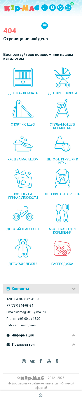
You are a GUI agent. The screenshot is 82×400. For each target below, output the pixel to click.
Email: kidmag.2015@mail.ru (26, 312)
